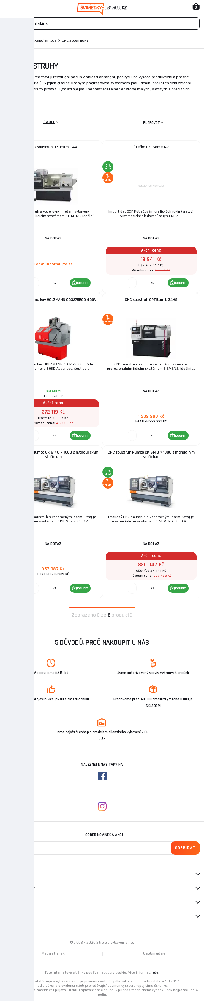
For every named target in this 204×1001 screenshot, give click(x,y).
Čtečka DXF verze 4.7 (151, 147)
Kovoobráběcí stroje (38, 41)
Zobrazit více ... (19, 97)
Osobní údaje (154, 953)
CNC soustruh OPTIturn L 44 (53, 147)
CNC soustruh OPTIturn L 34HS (151, 300)
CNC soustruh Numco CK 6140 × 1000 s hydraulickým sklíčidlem (53, 455)
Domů (9, 41)
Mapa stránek (53, 953)
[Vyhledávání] (102, 23)
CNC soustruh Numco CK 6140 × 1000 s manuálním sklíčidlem (151, 455)
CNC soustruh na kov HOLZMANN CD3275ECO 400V (53, 300)
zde (155, 972)
